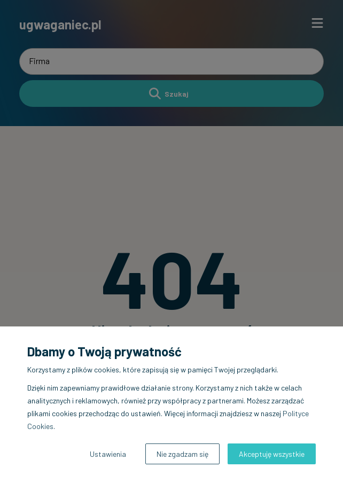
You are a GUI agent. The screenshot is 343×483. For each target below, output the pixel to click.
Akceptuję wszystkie (272, 453)
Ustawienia (108, 453)
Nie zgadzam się (182, 453)
